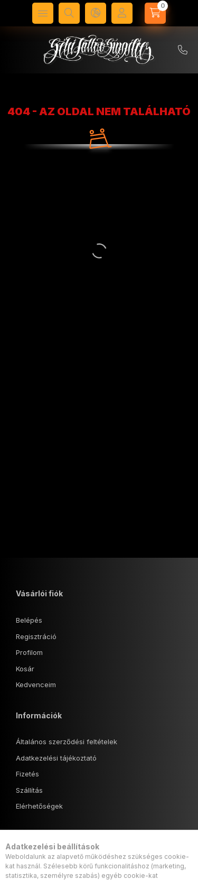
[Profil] (122, 13)
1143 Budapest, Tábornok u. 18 (78, 863)
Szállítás (29, 790)
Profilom (29, 652)
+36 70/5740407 (183, 50)
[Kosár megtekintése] (155, 13)
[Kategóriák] (42, 13)
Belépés (29, 620)
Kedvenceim (36, 684)
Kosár (25, 668)
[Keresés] (69, 13)
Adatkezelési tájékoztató (56, 758)
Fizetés (27, 774)
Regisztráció (36, 636)
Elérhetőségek (39, 806)
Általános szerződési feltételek (66, 741)
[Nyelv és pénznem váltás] (95, 13)
